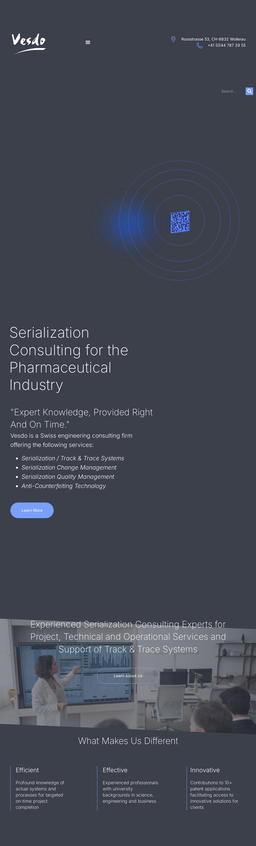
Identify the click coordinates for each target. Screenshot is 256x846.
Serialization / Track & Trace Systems (73, 458)
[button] (88, 42)
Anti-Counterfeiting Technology (64, 485)
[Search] (249, 91)
